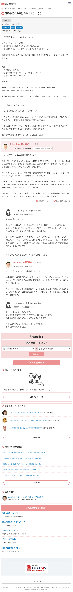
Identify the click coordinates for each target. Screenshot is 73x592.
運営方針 (36, 587)
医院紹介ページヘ (44, 201)
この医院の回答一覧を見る (42, 148)
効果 (13, 27)
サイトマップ (66, 587)
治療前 (19, 27)
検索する (36, 354)
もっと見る (37, 437)
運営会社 (5, 587)
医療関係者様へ (46, 587)
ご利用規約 (28, 587)
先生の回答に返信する (63, 201)
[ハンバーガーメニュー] (69, 3)
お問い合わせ (56, 587)
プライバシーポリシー (17, 587)
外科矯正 (6, 27)
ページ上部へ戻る (37, 581)
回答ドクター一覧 (36, 397)
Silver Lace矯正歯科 (20, 144)
